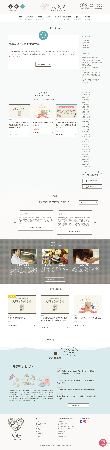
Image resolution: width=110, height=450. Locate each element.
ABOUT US (29, 18)
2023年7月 (85, 139)
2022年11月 (86, 149)
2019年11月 (86, 167)
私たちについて (41, 424)
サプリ (38, 429)
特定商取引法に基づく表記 (66, 426)
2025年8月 (85, 100)
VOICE (88, 18)
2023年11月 (86, 137)
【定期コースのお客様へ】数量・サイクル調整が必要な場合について (92, 75)
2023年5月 (85, 142)
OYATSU (57, 18)
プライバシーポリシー (65, 429)
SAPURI (49, 18)
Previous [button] (15, 223)
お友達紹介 (85, 43)
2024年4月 (85, 129)
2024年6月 (85, 127)
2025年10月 (86, 95)
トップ (38, 421)
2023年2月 (85, 144)
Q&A (78, 18)
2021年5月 (85, 162)
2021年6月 (85, 159)
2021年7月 (85, 157)
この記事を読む (41, 65)
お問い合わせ (62, 434)
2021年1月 (85, 164)
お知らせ (85, 45)
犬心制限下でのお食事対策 (24, 44)
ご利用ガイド (62, 421)
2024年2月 (85, 132)
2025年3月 (85, 112)
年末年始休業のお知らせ (90, 58)
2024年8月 (85, 122)
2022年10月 (86, 152)
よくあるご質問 (63, 424)
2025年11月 (86, 92)
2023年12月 (86, 134)
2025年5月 (85, 107)
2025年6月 (85, 105)
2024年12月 (86, 117)
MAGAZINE (68, 18)
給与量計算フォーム (64, 436)
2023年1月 (85, 147)
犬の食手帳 (85, 40)
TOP (20, 18)
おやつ (38, 431)
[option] (35, 221)
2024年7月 (85, 124)
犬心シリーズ (40, 426)
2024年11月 (86, 119)
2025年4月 (85, 109)
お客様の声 (85, 48)
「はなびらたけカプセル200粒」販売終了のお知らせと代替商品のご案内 (92, 62)
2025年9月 (85, 97)
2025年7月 (85, 102)
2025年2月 (85, 114)
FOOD (39, 18)
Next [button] (95, 223)
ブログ (38, 436)
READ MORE (35, 228)
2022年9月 (85, 154)
